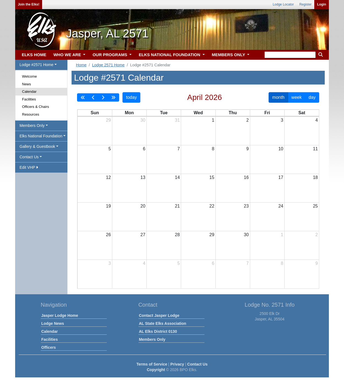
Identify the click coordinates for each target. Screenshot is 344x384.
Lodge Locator (283, 4)
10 (280, 148)
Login (321, 4)
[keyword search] (290, 54)
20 (142, 206)
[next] (103, 97)
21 (177, 206)
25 (315, 206)
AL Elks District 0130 (158, 331)
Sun (95, 112)
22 (211, 206)
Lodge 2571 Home (108, 65)
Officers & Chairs (35, 107)
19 (108, 206)
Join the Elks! (28, 4)
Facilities (29, 99)
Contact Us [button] (29, 157)
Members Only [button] (32, 125)
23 (246, 206)
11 (315, 148)
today (131, 97)
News (26, 84)
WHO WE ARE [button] (67, 54)
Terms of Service (151, 364)
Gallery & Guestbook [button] (37, 146)
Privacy (177, 364)
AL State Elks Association (162, 323)
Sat (301, 112)
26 (108, 234)
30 (142, 120)
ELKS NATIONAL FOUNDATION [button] (170, 54)
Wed (198, 112)
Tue (164, 112)
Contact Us (197, 364)
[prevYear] (83, 97)
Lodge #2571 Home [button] (36, 64)
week (296, 97)
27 (142, 234)
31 (177, 120)
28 (177, 234)
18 (315, 177)
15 (211, 177)
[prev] (93, 97)
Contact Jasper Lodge (159, 315)
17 (280, 177)
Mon (129, 112)
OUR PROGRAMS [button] (110, 54)
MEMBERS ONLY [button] (229, 54)
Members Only (152, 339)
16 (246, 177)
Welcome (29, 76)
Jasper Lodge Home (59, 315)
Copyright (156, 369)
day (312, 97)
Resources (30, 114)
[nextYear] (113, 97)
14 (177, 177)
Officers (48, 347)
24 (280, 206)
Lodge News (52, 323)
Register (305, 4)
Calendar (29, 91)
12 (108, 177)
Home (81, 65)
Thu (233, 112)
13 (142, 177)
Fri (267, 112)
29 (108, 120)
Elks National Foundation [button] (41, 136)
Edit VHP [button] (29, 167)
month (278, 97)
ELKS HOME (34, 54)
